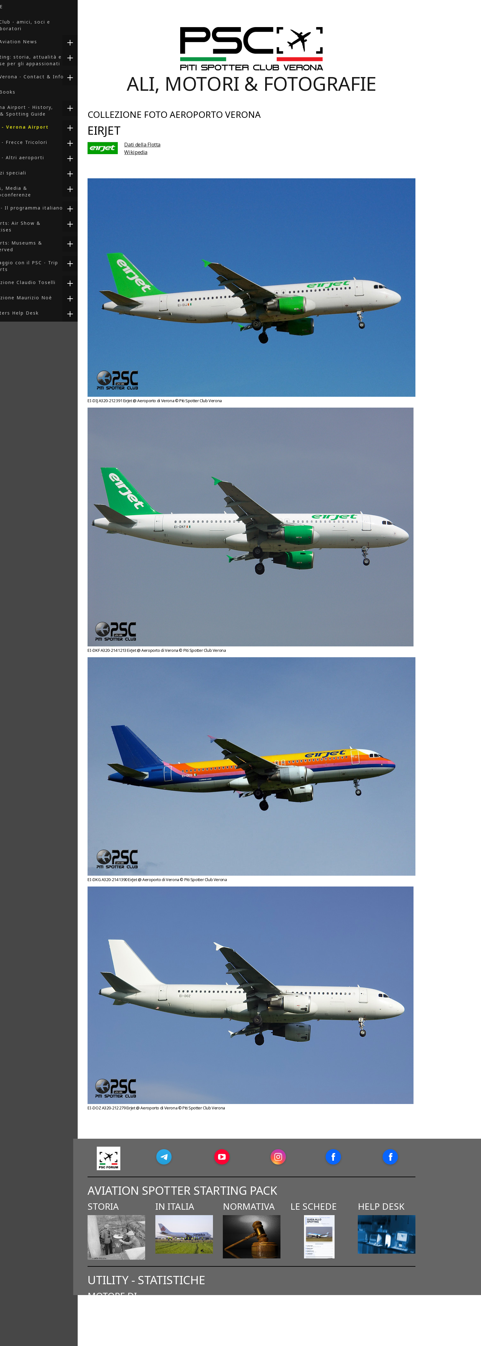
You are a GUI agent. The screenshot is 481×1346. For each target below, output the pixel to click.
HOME (13, 7)
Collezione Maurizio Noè (37, 298)
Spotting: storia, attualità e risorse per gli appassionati (42, 60)
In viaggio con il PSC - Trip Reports (40, 266)
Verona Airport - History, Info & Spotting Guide (38, 110)
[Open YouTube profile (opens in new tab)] (243, 1156)
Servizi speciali (24, 173)
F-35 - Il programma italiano (43, 208)
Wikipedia (158, 152)
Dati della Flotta (164, 144)
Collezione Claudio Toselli (39, 282)
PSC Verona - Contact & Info (43, 77)
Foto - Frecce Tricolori (35, 142)
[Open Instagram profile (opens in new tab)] (300, 1156)
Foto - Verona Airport (36, 127)
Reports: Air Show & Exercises (32, 226)
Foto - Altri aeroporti (33, 157)
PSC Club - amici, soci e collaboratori (36, 25)
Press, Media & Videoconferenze (27, 191)
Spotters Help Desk (31, 313)
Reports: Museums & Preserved (32, 246)
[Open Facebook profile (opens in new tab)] (355, 1156)
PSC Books (19, 92)
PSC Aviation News (30, 42)
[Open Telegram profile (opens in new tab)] (186, 1156)
